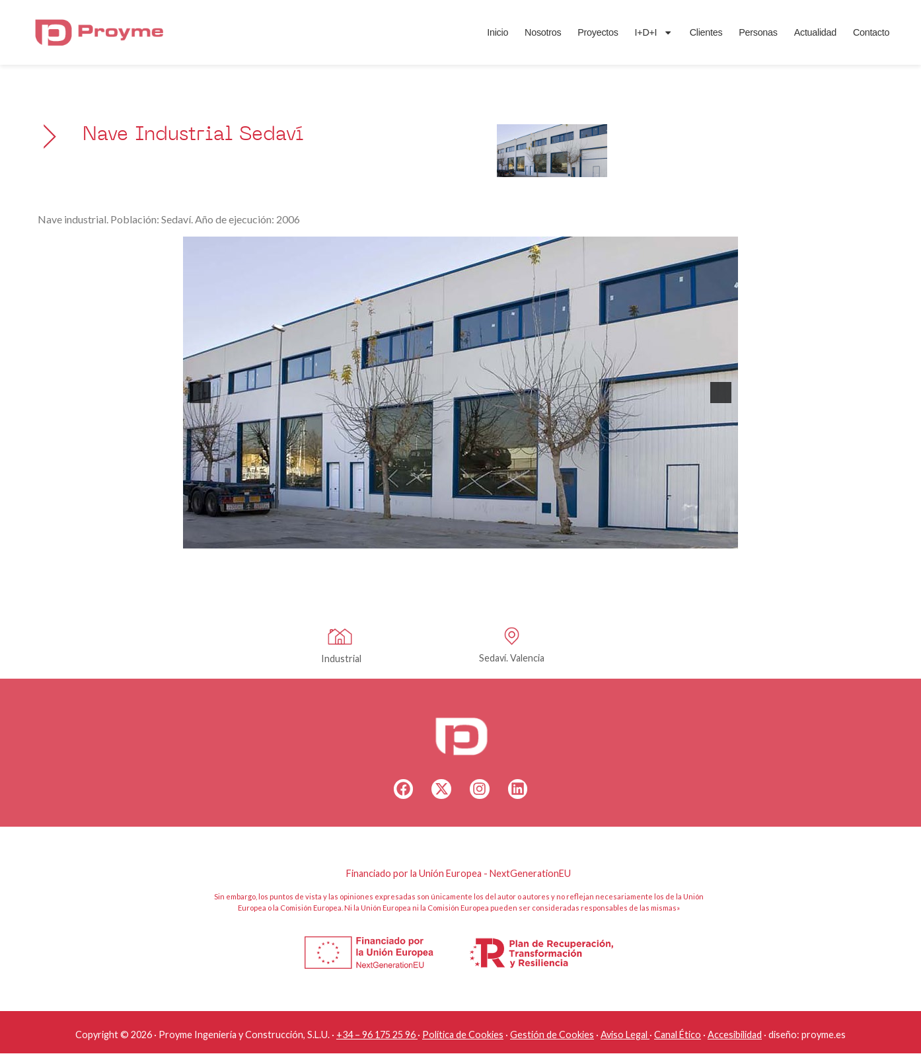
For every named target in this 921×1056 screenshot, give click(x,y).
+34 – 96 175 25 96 (376, 1037)
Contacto (850, 37)
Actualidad (794, 37)
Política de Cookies (462, 1037)
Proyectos (576, 37)
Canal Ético (677, 1037)
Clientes (685, 37)
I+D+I (632, 37)
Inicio (476, 37)
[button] (200, 392)
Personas (737, 37)
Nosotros (521, 37)
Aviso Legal (624, 1037)
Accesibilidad (735, 1037)
